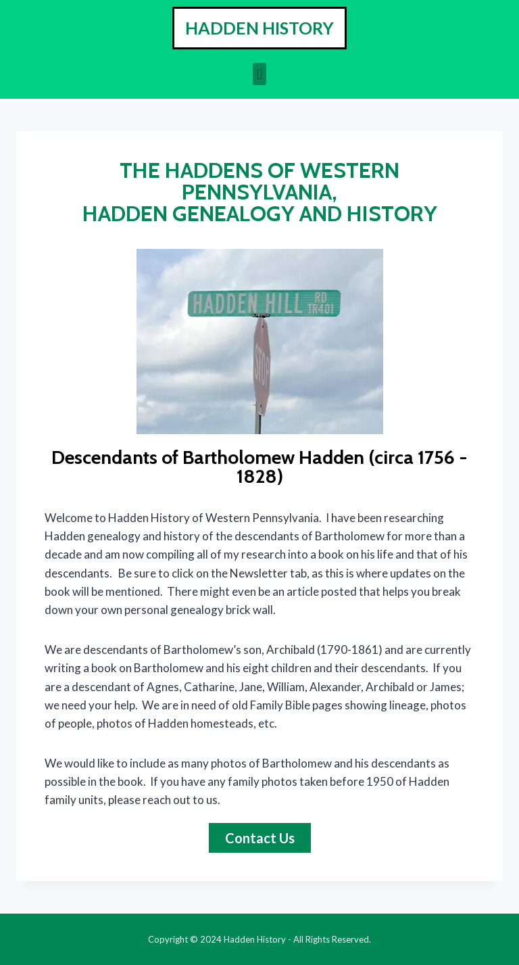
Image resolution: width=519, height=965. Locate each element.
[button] (259, 74)
